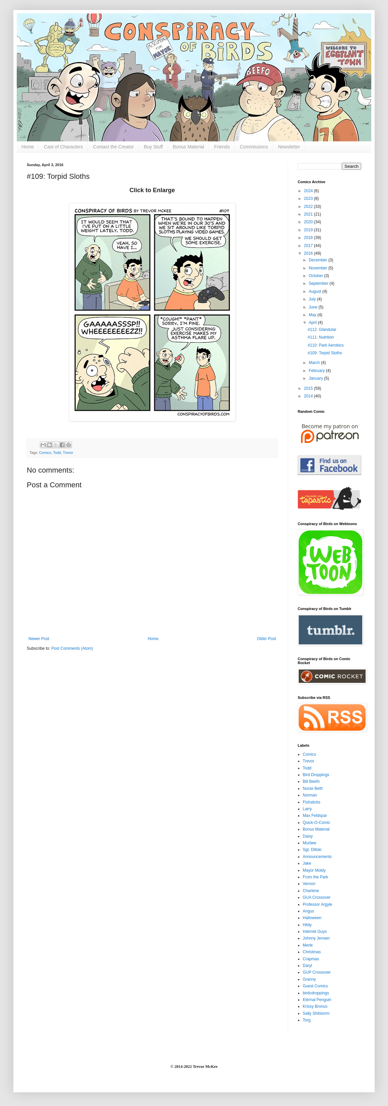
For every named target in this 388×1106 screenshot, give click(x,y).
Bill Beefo (311, 781)
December (318, 260)
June (313, 307)
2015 (309, 388)
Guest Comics (315, 986)
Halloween (312, 917)
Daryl (307, 965)
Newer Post (38, 638)
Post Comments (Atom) (72, 648)
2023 (309, 198)
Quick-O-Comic (316, 822)
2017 (309, 245)
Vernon (309, 883)
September (319, 283)
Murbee (309, 843)
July (313, 299)
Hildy (307, 925)
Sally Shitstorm (316, 1013)
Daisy (308, 836)
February (317, 370)
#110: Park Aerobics (326, 345)
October (316, 275)
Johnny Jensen (316, 938)
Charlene (311, 890)
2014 (309, 396)
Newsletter (289, 146)
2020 (309, 222)
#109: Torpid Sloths (325, 353)
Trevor (68, 453)
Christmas (312, 952)
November (318, 268)
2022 (309, 206)
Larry (307, 809)
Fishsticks (311, 802)
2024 (309, 191)
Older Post (266, 638)
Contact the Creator (113, 146)
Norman (310, 795)
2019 (309, 230)
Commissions (254, 146)
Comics (45, 453)
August (315, 291)
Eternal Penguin (317, 999)
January (316, 378)
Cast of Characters (63, 146)
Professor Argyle (317, 904)
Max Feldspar (315, 815)
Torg (306, 1020)
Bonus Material (188, 146)
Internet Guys (315, 931)
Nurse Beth (313, 788)
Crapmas (311, 959)
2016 (309, 253)
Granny (309, 979)
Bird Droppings (316, 774)
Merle (308, 945)
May (313, 315)
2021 (309, 214)
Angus (308, 911)
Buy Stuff (153, 146)
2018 (309, 237)
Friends (222, 146)
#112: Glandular (322, 329)
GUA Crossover (316, 897)
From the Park (315, 877)
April (313, 322)
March (315, 362)
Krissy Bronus (315, 1006)
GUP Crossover (317, 972)
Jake (307, 863)
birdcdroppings (316, 993)
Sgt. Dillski (312, 849)
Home (27, 146)
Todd (57, 453)
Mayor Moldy (314, 870)
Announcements (317, 856)
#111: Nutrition (321, 337)
